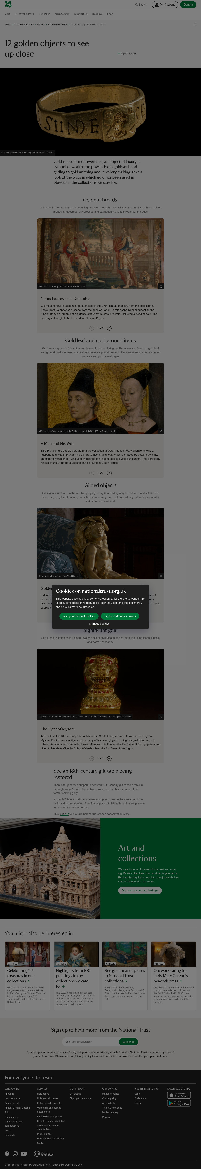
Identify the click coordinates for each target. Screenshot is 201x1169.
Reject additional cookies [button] (120, 593)
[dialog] (100, 584)
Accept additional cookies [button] (79, 593)
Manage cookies (99, 601)
